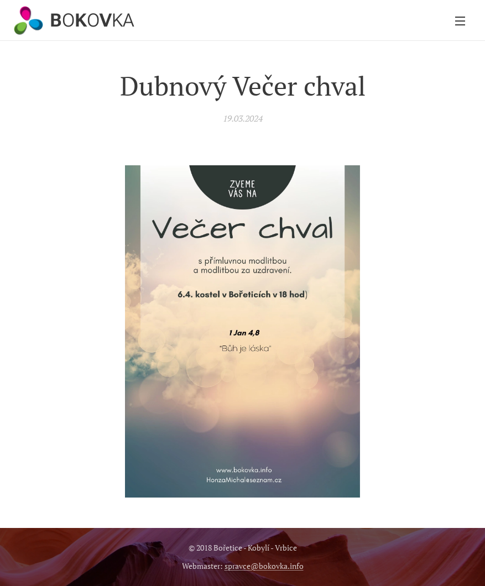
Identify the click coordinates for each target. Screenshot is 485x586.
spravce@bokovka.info (264, 566)
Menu (460, 21)
